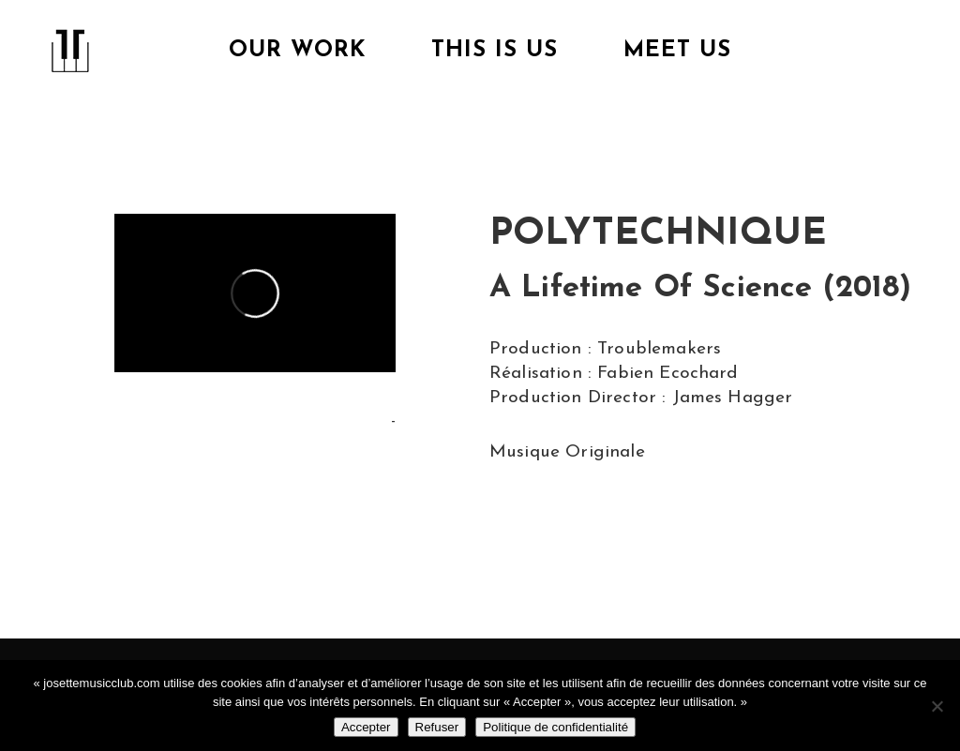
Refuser (437, 727)
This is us (494, 50)
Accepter (366, 727)
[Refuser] (936, 706)
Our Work (297, 50)
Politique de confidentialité (555, 727)
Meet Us (677, 50)
